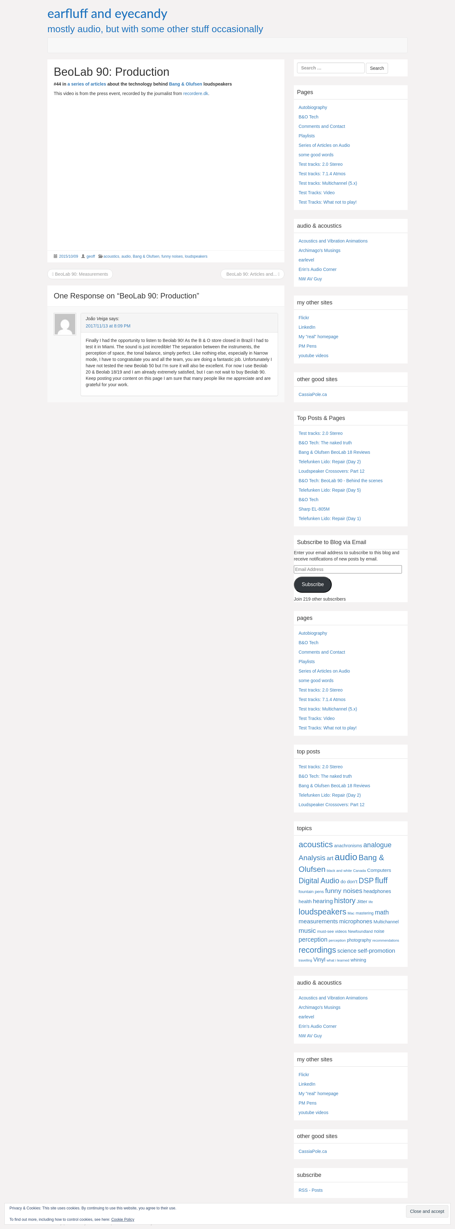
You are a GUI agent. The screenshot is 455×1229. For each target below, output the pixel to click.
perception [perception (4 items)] (337, 940)
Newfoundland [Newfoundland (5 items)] (360, 931)
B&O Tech (308, 116)
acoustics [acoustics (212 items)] (316, 844)
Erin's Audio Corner (318, 269)
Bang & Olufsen (185, 84)
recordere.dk (195, 93)
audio (125, 256)
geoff (91, 256)
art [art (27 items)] (330, 858)
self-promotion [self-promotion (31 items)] (376, 950)
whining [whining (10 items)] (358, 959)
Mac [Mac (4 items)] (351, 913)
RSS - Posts (311, 1190)
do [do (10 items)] (343, 881)
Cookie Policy (122, 1219)
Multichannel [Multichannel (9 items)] (386, 921)
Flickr (304, 317)
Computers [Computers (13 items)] (379, 870)
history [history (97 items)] (344, 900)
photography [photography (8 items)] (359, 940)
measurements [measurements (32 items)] (318, 921)
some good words (316, 154)
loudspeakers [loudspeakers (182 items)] (322, 911)
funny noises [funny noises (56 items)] (343, 890)
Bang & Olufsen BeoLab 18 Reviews (334, 452)
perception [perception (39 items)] (313, 939)
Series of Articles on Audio (324, 145)
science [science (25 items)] (347, 951)
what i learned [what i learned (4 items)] (338, 960)
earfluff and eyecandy (107, 13)
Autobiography (313, 107)
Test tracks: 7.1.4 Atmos (322, 173)
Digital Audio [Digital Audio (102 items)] (319, 881)
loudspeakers (196, 256)
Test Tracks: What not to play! (328, 202)
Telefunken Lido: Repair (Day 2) (330, 461)
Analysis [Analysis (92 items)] (312, 858)
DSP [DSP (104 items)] (366, 881)
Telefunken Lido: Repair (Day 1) (330, 518)
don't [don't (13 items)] (352, 881)
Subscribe (313, 584)
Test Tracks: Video (317, 192)
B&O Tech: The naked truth (325, 442)
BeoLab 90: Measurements (80, 274)
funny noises (172, 256)
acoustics (111, 256)
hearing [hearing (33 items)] (323, 901)
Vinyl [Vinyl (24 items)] (319, 959)
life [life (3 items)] (371, 902)
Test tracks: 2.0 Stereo (321, 164)
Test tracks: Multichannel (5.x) (328, 183)
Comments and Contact (322, 126)
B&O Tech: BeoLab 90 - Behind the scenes (341, 480)
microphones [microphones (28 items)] (355, 921)
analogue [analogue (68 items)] (377, 845)
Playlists (307, 135)
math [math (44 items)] (382, 912)
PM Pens (308, 346)
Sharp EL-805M (314, 509)
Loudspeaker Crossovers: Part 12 (332, 471)
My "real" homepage (318, 336)
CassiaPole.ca (313, 394)
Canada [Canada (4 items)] (359, 870)
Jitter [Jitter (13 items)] (362, 901)
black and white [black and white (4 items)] (339, 870)
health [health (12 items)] (305, 901)
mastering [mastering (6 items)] (365, 913)
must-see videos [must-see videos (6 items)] (332, 931)
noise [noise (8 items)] (379, 931)
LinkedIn (307, 327)
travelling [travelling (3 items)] (305, 960)
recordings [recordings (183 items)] (317, 949)
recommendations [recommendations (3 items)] (385, 940)
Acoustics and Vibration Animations (333, 240)
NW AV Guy (310, 278)
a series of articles (87, 84)
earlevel (306, 259)
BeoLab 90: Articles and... (252, 274)
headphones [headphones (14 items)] (377, 891)
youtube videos (313, 355)
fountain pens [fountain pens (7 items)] (311, 891)
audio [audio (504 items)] (346, 857)
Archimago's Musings (320, 250)
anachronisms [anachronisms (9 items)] (348, 845)
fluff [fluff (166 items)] (381, 880)
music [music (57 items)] (307, 930)
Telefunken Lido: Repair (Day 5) (330, 490)
